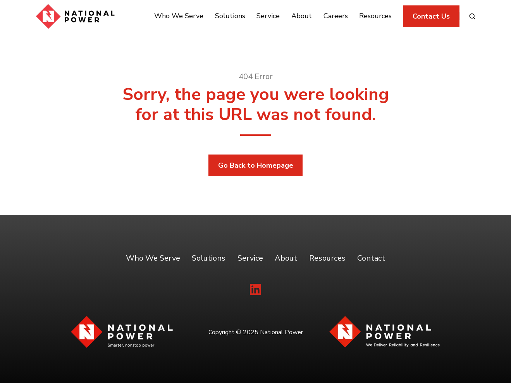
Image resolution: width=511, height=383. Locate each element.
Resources (375, 16)
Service (268, 16)
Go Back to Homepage (255, 165)
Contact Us (431, 16)
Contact (371, 258)
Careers (335, 16)
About (301, 16)
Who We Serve (178, 16)
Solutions (230, 16)
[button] (472, 16)
